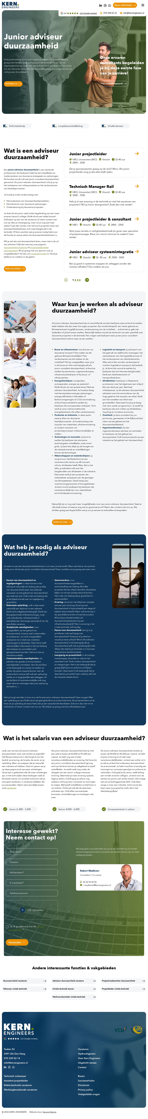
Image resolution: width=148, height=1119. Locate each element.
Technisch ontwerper (15, 1076)
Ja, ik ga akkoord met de (26, 928)
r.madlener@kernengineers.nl (95, 885)
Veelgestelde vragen (89, 1094)
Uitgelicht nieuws (87, 1063)
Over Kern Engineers (89, 1058)
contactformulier (39, 253)
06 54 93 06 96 (88, 881)
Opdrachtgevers (86, 1054)
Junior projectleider (88, 154)
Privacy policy (85, 1090)
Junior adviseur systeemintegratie (101, 251)
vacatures (11, 788)
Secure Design (49, 1112)
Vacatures (83, 1049)
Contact (82, 1067)
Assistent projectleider (16, 1080)
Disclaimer (83, 1085)
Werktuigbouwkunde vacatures (20, 1090)
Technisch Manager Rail (91, 186)
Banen (81, 1076)
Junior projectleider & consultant (100, 219)
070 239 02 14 (12, 1058)
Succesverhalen (86, 1080)
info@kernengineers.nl (16, 1063)
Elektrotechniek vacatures (18, 1085)
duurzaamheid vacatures (15, 247)
